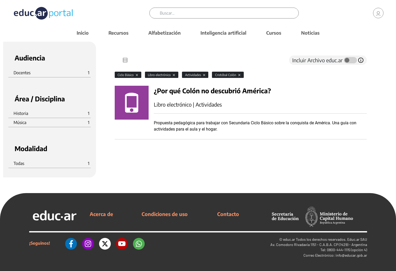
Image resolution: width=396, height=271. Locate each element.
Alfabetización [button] (164, 33)
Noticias (310, 33)
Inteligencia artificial (223, 33)
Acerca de (101, 214)
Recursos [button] (118, 33)
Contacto (228, 214)
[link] (378, 13)
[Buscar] (229, 13)
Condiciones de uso (165, 214)
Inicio (83, 33)
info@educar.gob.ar (351, 255)
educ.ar (289, 239)
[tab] (125, 60)
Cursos (273, 33)
